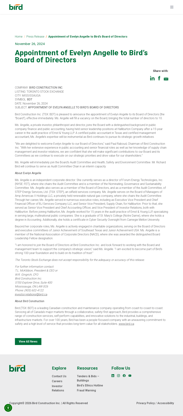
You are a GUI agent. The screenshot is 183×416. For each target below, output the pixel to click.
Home (19, 36)
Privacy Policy (145, 403)
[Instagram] (118, 375)
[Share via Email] (166, 78)
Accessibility (165, 403)
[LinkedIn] (112, 375)
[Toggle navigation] (172, 7)
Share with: (160, 71)
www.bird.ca (126, 324)
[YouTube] (129, 375)
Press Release (35, 36)
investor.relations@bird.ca (31, 294)
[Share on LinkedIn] (152, 78)
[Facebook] (124, 375)
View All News (28, 341)
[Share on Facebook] (159, 78)
